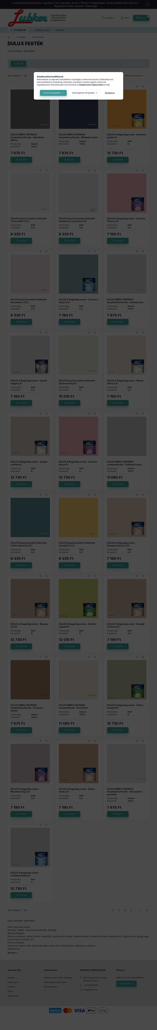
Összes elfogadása (51, 93)
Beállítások (110, 93)
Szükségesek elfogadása (83, 93)
